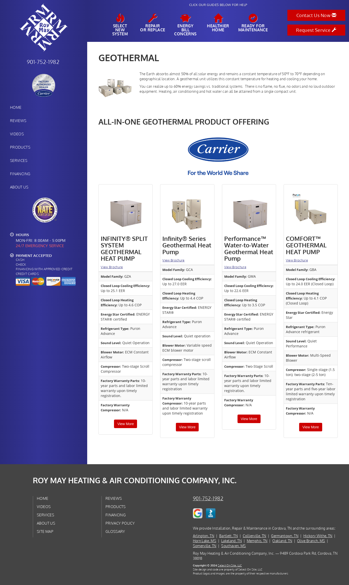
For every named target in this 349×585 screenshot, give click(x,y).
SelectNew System (120, 25)
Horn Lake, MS (204, 541)
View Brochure (112, 267)
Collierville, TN (254, 536)
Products (20, 147)
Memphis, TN (257, 541)
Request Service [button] (316, 30)
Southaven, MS (233, 546)
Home (15, 107)
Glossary (115, 531)
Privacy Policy (120, 523)
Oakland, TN (282, 541)
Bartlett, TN (228, 536)
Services (18, 160)
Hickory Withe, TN (317, 536)
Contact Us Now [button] (316, 15)
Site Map (45, 531)
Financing (20, 173)
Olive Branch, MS (311, 541)
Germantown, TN (284, 536)
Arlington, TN (203, 536)
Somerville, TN (204, 546)
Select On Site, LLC (230, 565)
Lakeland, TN (231, 541)
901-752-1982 (208, 498)
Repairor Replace (152, 23)
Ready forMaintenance (253, 23)
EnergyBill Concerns (185, 25)
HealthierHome (218, 23)
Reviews (18, 120)
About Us (19, 187)
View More (125, 424)
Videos (17, 134)
